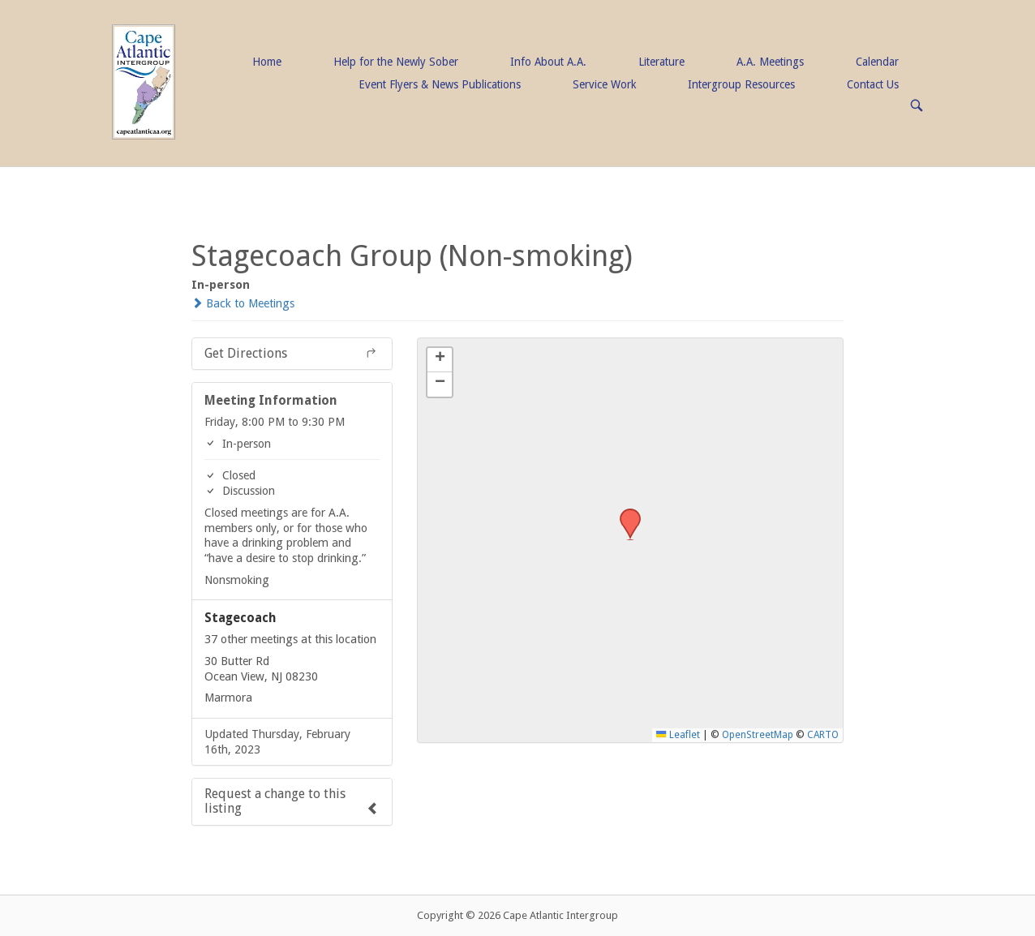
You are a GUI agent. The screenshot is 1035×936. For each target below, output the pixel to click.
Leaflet (677, 735)
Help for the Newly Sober (395, 61)
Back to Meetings (242, 303)
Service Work (604, 84)
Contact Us (873, 84)
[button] (624, 513)
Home (266, 61)
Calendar (877, 61)
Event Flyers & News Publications (440, 84)
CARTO (823, 735)
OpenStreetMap (757, 735)
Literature (661, 61)
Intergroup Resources (741, 84)
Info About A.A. (548, 61)
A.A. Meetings (770, 61)
